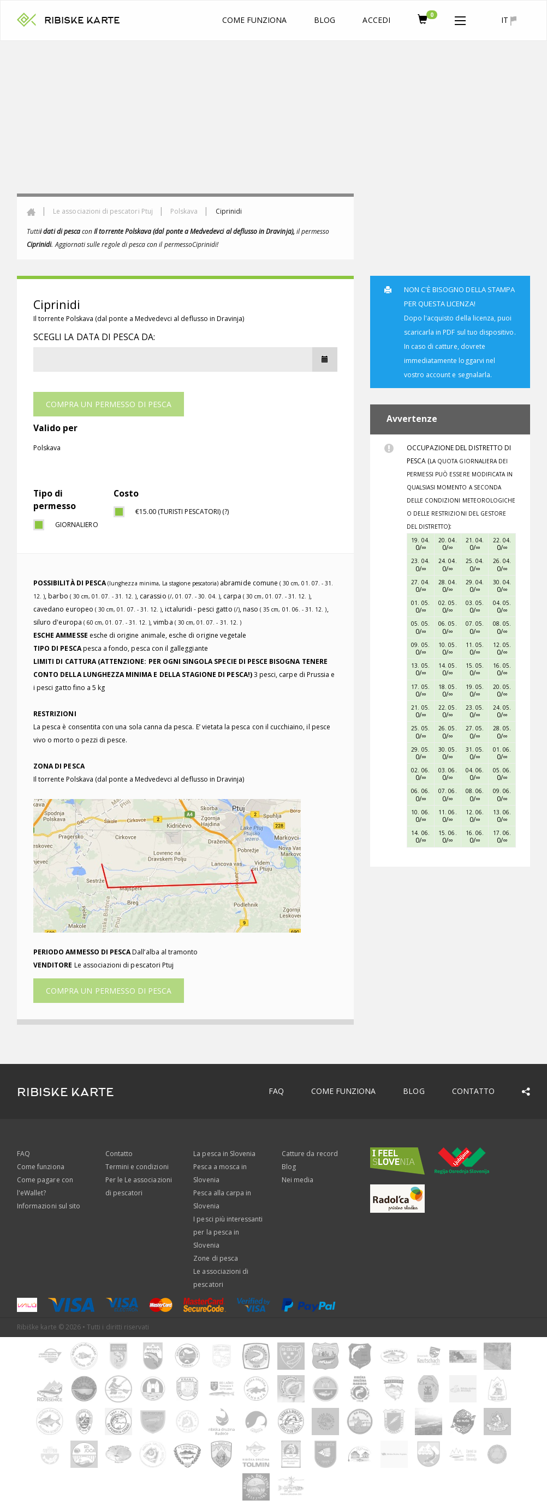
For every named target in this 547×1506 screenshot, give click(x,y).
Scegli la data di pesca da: (94, 337)
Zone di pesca (215, 1258)
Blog (324, 20)
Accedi (376, 20)
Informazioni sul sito (48, 1206)
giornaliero (76, 524)
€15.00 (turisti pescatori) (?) (182, 511)
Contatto (473, 1091)
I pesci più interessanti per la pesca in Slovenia (228, 1232)
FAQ (276, 1091)
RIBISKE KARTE (82, 20)
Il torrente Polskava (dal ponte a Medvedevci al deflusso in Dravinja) (138, 318)
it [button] (508, 20)
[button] (460, 19)
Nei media (297, 1179)
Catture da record (310, 1153)
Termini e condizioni (137, 1166)
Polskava (184, 211)
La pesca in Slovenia (224, 1153)
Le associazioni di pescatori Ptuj (103, 211)
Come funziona (254, 20)
